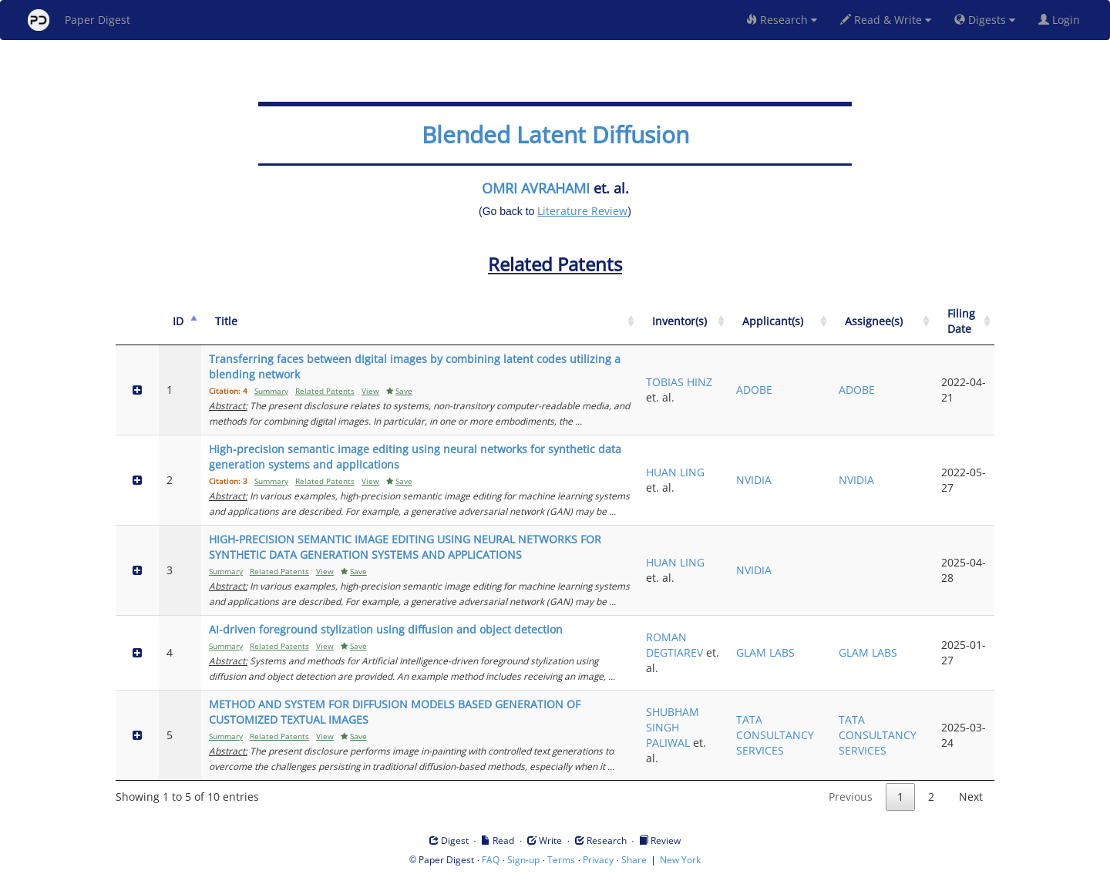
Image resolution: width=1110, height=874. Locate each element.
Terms (561, 859)
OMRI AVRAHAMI (536, 188)
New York (680, 859)
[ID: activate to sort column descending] (180, 321)
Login (1062, 19)
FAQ (491, 859)
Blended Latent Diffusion (555, 134)
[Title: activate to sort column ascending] (419, 321)
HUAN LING (675, 472)
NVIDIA (754, 479)
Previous (851, 796)
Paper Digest (79, 20)
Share (634, 859)
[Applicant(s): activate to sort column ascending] (779, 321)
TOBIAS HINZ (679, 382)
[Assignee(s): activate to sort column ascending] (882, 321)
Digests (984, 19)
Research (781, 19)
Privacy (598, 859)
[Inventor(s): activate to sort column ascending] (683, 321)
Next (971, 796)
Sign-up (523, 859)
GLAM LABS (765, 652)
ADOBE (754, 389)
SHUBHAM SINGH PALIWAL (672, 727)
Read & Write (885, 19)
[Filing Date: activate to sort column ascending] (963, 321)
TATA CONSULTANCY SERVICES (775, 735)
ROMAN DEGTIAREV (674, 645)
